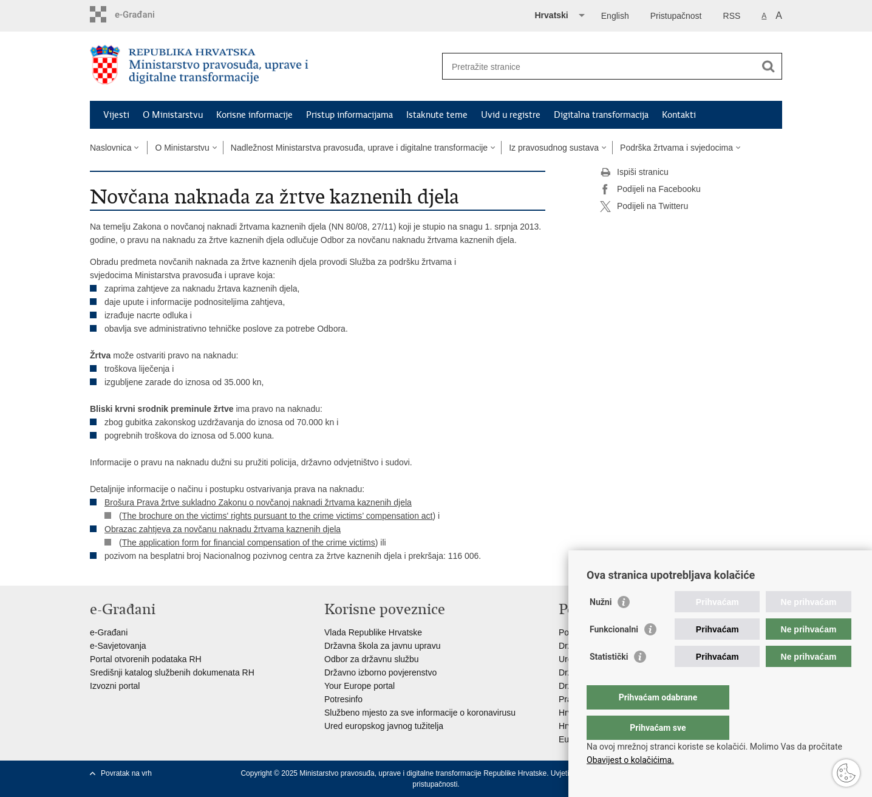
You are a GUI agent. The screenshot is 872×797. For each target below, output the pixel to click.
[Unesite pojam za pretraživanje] (599, 66)
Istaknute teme (437, 114)
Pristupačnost (676, 16)
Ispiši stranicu (634, 172)
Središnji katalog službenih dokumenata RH (172, 672)
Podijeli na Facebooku (650, 189)
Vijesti (116, 114)
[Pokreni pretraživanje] (768, 66)
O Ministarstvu (173, 114)
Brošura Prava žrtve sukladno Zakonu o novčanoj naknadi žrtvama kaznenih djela (258, 502)
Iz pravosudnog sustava (554, 147)
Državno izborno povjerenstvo (380, 672)
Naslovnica (110, 147)
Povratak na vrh (126, 773)
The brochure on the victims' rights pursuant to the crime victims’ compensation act (277, 516)
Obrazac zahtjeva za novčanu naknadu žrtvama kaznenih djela (222, 529)
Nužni (600, 626)
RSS (732, 16)
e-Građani (109, 632)
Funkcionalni (614, 653)
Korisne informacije (254, 114)
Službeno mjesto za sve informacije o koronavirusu (420, 712)
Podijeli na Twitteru (644, 206)
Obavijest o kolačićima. (630, 760)
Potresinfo (343, 699)
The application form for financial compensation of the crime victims (248, 542)
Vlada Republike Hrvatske (373, 632)
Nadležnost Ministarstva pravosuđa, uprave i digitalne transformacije (359, 147)
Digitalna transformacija (601, 114)
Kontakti (679, 114)
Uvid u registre (510, 114)
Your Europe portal (359, 686)
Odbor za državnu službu (371, 659)
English (615, 16)
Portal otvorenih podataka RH (146, 659)
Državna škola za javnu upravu (382, 646)
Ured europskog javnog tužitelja (383, 726)
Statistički (609, 681)
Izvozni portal (115, 686)
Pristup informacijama (349, 114)
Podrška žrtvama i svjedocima (676, 147)
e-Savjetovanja (118, 646)
